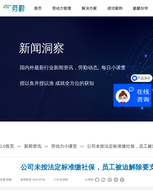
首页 (38, 8)
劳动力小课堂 (64, 146)
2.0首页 (7, 146)
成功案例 (114, 8)
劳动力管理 (61, 8)
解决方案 (89, 8)
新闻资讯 (32, 146)
